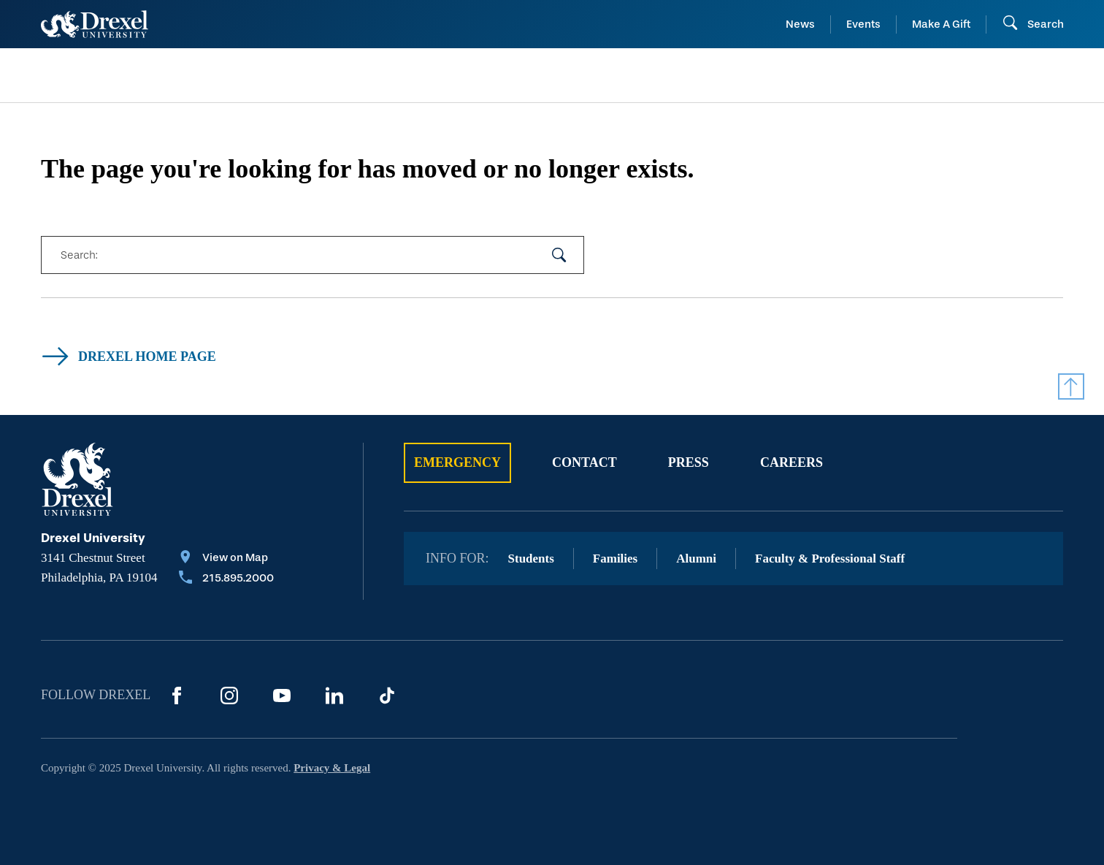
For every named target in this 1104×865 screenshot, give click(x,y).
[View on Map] (226, 559)
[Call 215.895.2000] (226, 579)
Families (615, 558)
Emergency (457, 462)
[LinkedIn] (334, 695)
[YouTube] (282, 695)
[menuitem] (156, 75)
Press (688, 462)
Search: (79, 255)
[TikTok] (387, 695)
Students (531, 558)
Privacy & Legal (332, 768)
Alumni (696, 558)
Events (863, 24)
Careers (791, 462)
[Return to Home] (94, 24)
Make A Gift (941, 24)
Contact (584, 462)
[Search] (1033, 24)
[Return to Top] (1071, 386)
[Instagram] (229, 695)
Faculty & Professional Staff (830, 558)
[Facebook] (176, 695)
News (800, 24)
